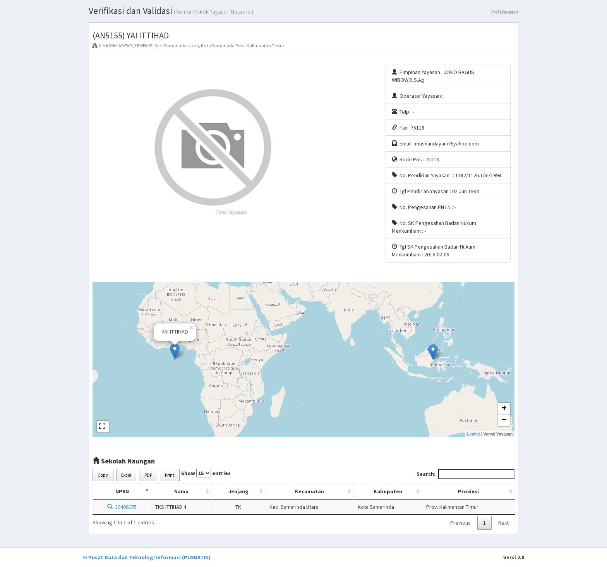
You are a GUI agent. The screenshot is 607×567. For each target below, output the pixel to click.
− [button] (504, 420)
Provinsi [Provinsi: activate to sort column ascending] (468, 491)
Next (503, 522)
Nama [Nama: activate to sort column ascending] (181, 491)
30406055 (122, 506)
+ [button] (504, 409)
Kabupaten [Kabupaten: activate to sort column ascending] (388, 491)
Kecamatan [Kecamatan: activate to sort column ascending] (309, 491)
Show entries (206, 473)
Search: (465, 474)
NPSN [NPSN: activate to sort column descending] (122, 491)
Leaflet (473, 434)
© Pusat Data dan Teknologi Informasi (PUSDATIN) (147, 557)
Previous (460, 522)
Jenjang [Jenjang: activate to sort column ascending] (238, 491)
